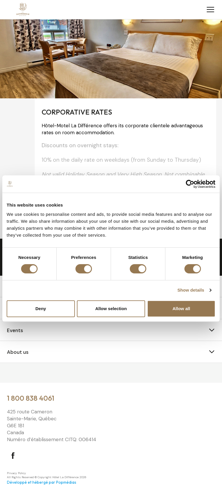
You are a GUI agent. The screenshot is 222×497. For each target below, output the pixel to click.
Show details (190, 290)
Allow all (181, 308)
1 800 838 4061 (30, 398)
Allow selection (111, 308)
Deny (40, 308)
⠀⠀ (10, 373)
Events (15, 330)
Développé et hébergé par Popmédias (41, 482)
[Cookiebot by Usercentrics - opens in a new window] (190, 184)
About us (18, 352)
